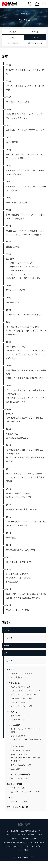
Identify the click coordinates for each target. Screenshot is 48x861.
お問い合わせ (37, 4)
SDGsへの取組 (23, 850)
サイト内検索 (29, 4)
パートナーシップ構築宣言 (33, 846)
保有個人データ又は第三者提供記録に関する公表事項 (23, 835)
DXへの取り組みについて (13, 846)
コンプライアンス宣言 (36, 842)
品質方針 (33, 838)
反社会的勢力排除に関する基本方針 (15, 842)
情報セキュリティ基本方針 (19, 838)
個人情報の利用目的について (30, 831)
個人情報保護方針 (12, 831)
